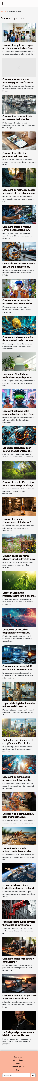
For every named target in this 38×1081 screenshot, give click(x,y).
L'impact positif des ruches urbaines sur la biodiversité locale (18, 557)
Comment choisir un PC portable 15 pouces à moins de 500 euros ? (19, 998)
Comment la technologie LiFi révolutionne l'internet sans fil (17, 668)
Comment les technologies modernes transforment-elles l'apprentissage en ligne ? (17, 303)
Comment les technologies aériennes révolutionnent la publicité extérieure (16, 780)
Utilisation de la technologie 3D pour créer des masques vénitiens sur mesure (18, 816)
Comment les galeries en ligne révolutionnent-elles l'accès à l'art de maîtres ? (17, 48)
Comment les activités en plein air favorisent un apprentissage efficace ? (18, 485)
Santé (18, 1063)
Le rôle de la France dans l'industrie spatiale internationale (18, 887)
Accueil (3, 11)
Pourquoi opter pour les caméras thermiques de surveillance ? (18, 923)
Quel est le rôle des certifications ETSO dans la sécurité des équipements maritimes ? (18, 266)
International (18, 1060)
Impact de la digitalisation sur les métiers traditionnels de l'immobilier (18, 706)
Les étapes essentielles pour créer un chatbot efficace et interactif (16, 450)
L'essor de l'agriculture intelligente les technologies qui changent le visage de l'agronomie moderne (18, 597)
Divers (18, 1070)
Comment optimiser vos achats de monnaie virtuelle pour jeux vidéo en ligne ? (18, 340)
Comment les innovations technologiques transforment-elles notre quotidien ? (17, 82)
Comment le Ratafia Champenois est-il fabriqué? (16, 521)
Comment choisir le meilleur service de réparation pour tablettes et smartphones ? (16, 229)
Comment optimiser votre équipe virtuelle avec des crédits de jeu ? (18, 414)
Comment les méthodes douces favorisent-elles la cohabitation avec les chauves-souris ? (18, 193)
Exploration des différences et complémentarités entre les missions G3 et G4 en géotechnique (17, 745)
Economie (18, 1057)
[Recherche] (16, 1075)
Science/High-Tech (18, 1067)
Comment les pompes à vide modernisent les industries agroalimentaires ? (17, 119)
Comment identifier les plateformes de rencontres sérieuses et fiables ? (15, 156)
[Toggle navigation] (4, 3)
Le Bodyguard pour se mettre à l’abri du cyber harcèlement (18, 1034)
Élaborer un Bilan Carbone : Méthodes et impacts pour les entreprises (17, 377)
